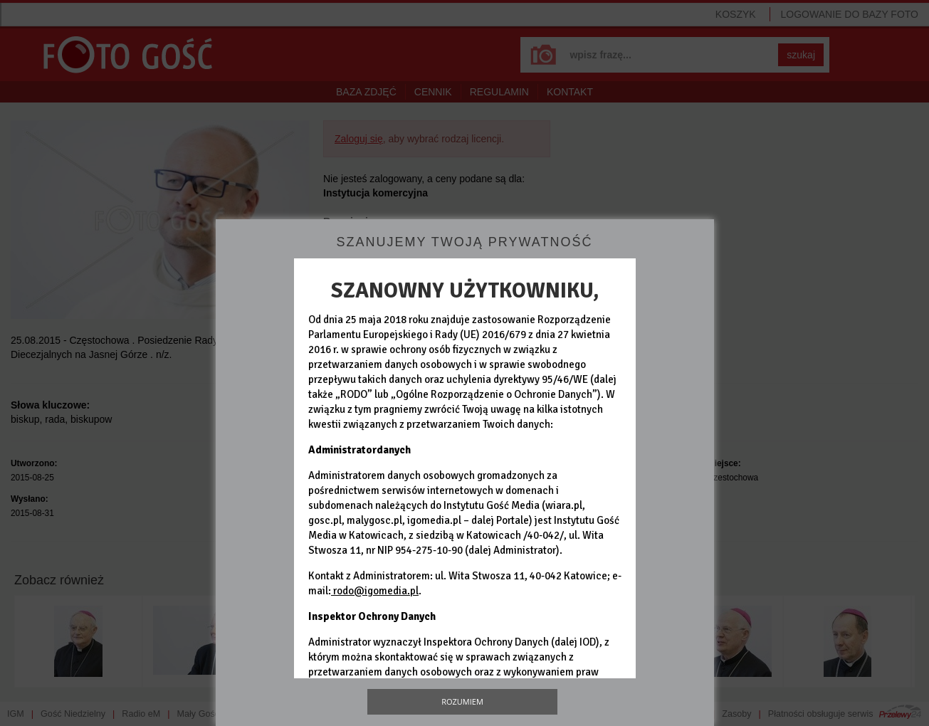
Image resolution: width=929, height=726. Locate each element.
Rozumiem (462, 701)
